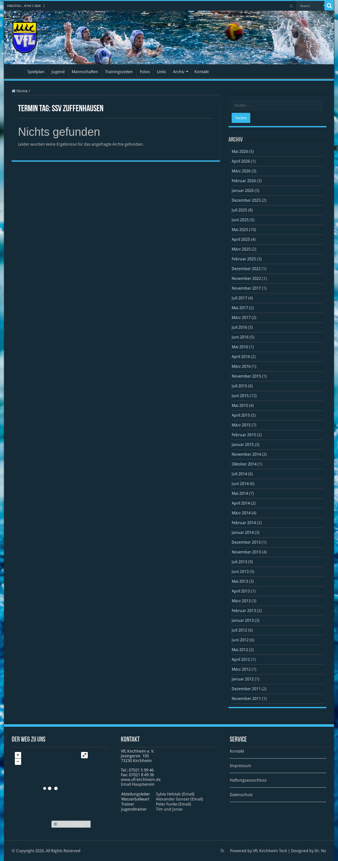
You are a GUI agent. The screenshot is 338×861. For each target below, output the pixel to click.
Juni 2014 (240, 483)
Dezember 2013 (246, 542)
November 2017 (246, 288)
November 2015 (246, 376)
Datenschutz (241, 794)
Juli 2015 (239, 386)
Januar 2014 (243, 532)
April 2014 (241, 503)
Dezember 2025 (246, 200)
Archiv (178, 71)
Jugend (58, 71)
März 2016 (241, 366)
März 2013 (241, 600)
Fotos (145, 71)
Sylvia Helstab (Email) (175, 794)
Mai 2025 (240, 229)
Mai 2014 (240, 493)
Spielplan (35, 71)
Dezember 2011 (246, 688)
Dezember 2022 (246, 268)
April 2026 (241, 161)
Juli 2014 (239, 473)
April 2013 (241, 591)
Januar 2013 (243, 620)
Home (20, 91)
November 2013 (246, 552)
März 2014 (241, 513)
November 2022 (246, 278)
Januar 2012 (243, 679)
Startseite (15, 71)
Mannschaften (85, 71)
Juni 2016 (240, 337)
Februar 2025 (244, 259)
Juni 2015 (240, 395)
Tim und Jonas (169, 809)
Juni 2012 (240, 640)
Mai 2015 (240, 405)
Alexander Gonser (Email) (179, 799)
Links (161, 71)
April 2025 (241, 239)
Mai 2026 (240, 151)
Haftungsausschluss (248, 780)
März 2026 (241, 171)
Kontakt (201, 71)
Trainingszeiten (119, 71)
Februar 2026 (244, 180)
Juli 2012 (239, 630)
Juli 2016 (239, 327)
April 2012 (241, 659)
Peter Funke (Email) (173, 804)
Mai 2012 (240, 649)
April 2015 (241, 415)
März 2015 (241, 425)
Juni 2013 (240, 571)
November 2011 (246, 698)
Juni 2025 (240, 219)
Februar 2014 (244, 522)
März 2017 (241, 317)
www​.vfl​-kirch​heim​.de (141, 779)
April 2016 (241, 356)
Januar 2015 (243, 444)
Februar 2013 (244, 610)
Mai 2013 (240, 581)
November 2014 (246, 454)
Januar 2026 (243, 190)
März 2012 (241, 669)
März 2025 (241, 249)
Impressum (240, 765)
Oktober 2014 (244, 464)
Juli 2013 (239, 561)
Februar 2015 (244, 434)
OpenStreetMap (71, 824)
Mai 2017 (240, 307)
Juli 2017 (239, 298)
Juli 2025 (239, 210)
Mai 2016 (240, 346)
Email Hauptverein (138, 784)
